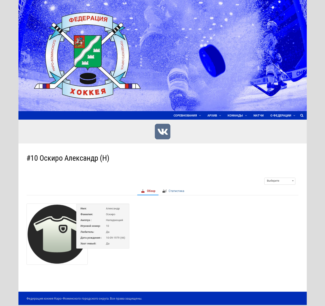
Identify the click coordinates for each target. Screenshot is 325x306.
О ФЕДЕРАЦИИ (280, 115)
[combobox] (279, 181)
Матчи (258, 115)
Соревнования (185, 115)
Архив (212, 115)
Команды (235, 115)
